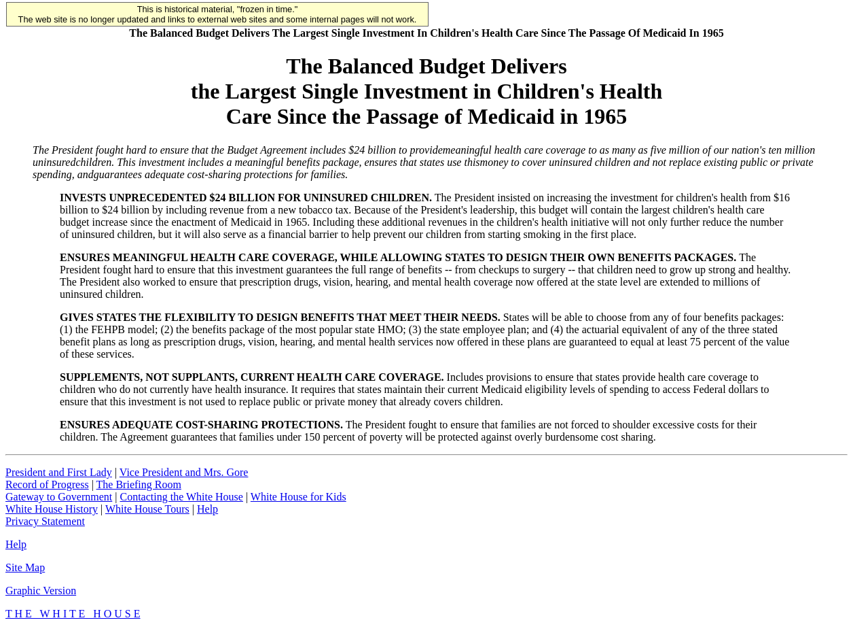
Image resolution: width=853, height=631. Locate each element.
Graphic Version (40, 590)
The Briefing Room (138, 484)
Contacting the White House (181, 496)
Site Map (25, 567)
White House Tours (147, 509)
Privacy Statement (45, 521)
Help (207, 509)
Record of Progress (47, 484)
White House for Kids (298, 496)
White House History (51, 509)
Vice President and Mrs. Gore (184, 472)
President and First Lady (58, 472)
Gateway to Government (58, 496)
